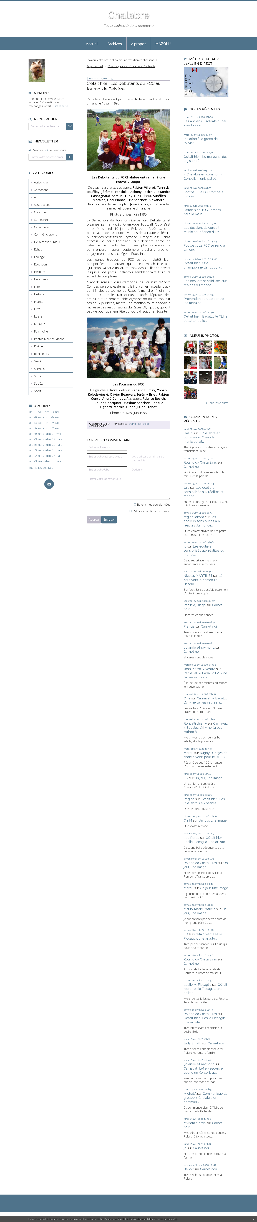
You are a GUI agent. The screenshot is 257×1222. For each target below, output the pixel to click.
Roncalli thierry (195, 723)
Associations (42, 205)
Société (39, 383)
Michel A (190, 1093)
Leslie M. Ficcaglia (197, 984)
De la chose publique (47, 242)
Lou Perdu (191, 838)
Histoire (39, 294)
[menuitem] (92, 43)
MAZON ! (163, 44)
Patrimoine (41, 331)
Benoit (189, 1169)
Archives (114, 44)
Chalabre (128, 15)
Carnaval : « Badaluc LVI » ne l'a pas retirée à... (206, 728)
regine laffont (194, 517)
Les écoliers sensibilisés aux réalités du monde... (204, 492)
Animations (41, 190)
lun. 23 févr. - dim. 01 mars (45, 461)
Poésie (38, 346)
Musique (39, 324)
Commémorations (45, 234)
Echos (38, 249)
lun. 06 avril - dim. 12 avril (44, 428)
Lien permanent (99, 424)
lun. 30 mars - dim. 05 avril (45, 434)
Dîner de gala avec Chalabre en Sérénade (131, 66)
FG (186, 778)
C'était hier (40, 212)
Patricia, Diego (195, 605)
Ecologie (39, 257)
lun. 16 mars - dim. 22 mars (45, 445)
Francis (189, 626)
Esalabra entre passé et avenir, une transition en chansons (120, 60)
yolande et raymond (199, 647)
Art (36, 197)
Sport (37, 391)
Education (40, 264)
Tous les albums (218, 403)
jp (185, 546)
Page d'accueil (95, 66)
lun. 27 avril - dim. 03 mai (44, 412)
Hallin (188, 433)
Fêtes (37, 287)
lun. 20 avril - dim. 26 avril (44, 417)
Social (38, 376)
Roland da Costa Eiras (200, 462)
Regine (189, 799)
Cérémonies (41, 227)
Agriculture (41, 182)
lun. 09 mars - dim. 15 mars (45, 450)
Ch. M (188, 820)
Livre (37, 309)
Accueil (92, 44)
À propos (138, 44)
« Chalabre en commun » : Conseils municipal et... (202, 437)
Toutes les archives (41, 468)
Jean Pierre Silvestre (199, 669)
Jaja (186, 487)
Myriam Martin (195, 1123)
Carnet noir (41, 220)
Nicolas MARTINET (198, 575)
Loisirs (38, 316)
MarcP (188, 753)
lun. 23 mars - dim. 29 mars (45, 439)
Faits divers (41, 279)
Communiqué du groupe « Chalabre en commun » (205, 1098)
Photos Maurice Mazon (49, 339)
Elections (40, 272)
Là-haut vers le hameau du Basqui (204, 580)
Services (39, 369)
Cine (187, 698)
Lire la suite (61, 106)
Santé (37, 361)
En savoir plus (170, 1219)
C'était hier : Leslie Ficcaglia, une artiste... (205, 989)
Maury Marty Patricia (199, 909)
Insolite (38, 302)
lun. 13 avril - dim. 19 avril (44, 423)
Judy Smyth (192, 1043)
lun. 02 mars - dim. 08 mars (45, 456)
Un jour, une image (208, 778)
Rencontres (41, 354)
